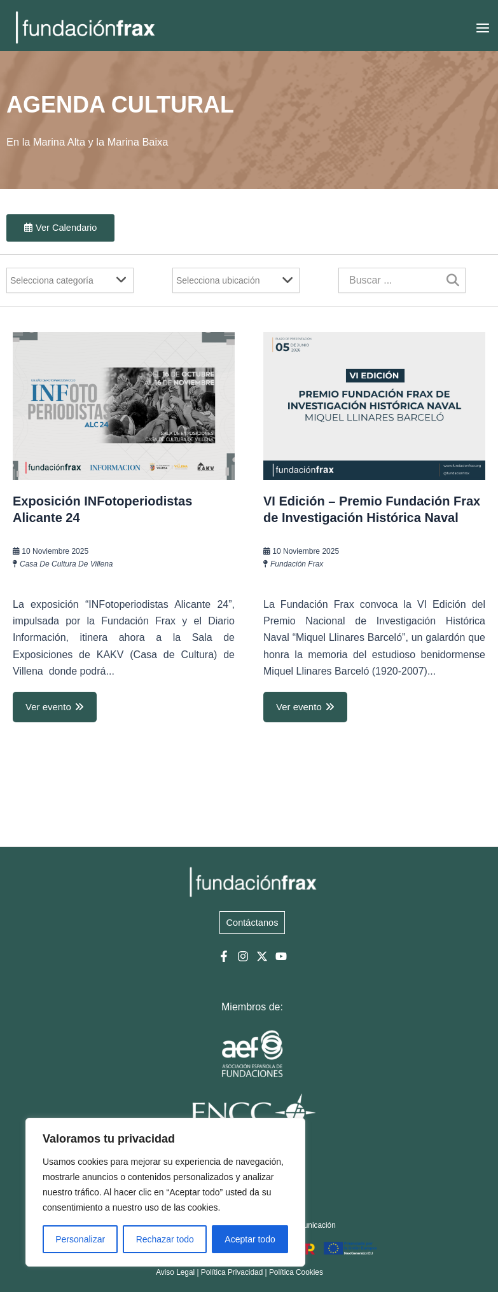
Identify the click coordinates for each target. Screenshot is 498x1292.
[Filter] (70, 280)
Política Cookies (296, 1272)
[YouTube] (281, 956)
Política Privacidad (232, 1272)
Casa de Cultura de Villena (66, 564)
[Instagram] (243, 956)
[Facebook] (224, 956)
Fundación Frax (296, 564)
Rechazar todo (165, 1239)
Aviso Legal (175, 1272)
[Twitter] (262, 956)
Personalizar (80, 1239)
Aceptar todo (250, 1239)
